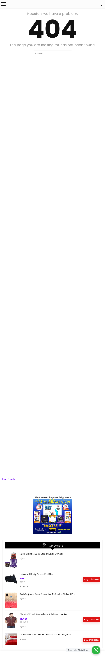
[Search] (100, 4)
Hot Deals (8, 479)
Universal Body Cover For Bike (36, 574)
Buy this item (91, 579)
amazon (23, 639)
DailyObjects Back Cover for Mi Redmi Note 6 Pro (47, 594)
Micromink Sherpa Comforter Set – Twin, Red (45, 634)
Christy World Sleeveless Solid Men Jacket (44, 614)
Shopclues (24, 586)
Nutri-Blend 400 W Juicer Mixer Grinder (41, 553)
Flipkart (23, 558)
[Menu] (3, 4)
